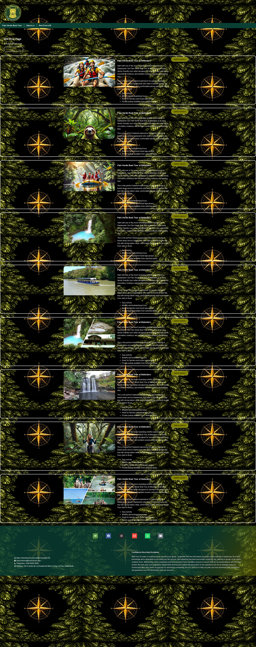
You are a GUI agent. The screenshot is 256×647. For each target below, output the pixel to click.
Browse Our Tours (13, 49)
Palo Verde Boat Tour (12, 25)
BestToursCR (45, 25)
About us (30, 25)
